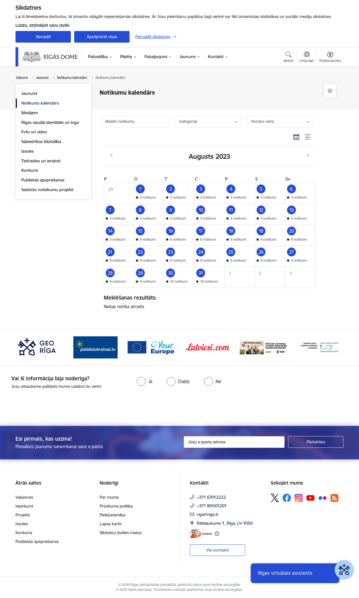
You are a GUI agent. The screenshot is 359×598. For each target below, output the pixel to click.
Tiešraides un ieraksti (40, 160)
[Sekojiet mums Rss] (334, 498)
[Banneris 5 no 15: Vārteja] (151, 347)
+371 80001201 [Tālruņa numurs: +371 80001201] (212, 505)
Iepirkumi (24, 506)
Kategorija (188, 121)
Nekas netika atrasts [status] (207, 301)
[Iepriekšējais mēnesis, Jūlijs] (111, 155)
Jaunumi (29, 93)
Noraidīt (43, 36)
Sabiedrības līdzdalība (41, 141)
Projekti (23, 515)
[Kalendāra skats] (296, 137)
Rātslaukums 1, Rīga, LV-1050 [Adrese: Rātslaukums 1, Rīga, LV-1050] (225, 523)
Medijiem (29, 112)
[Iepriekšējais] (28, 347)
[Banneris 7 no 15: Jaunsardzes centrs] (264, 347)
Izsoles (27, 151)
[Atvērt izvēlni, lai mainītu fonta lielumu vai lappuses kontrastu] (330, 57)
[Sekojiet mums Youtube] (310, 497)
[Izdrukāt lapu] (330, 91)
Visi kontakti (217, 550)
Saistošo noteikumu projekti (47, 189)
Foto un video (34, 131)
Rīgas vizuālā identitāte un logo (50, 122)
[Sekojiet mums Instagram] (299, 498)
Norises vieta (262, 121)
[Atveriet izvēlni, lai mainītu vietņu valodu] (306, 57)
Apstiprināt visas (102, 36)
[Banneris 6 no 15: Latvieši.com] (208, 347)
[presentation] (46, 405)
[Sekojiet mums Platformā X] (275, 498)
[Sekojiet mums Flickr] (322, 497)
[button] (149, 193)
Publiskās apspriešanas (42, 180)
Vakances (24, 497)
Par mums (109, 497)
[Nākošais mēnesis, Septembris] (308, 155)
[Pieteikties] (315, 442)
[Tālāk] (331, 347)
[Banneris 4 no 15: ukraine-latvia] (95, 347)
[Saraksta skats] (308, 137)
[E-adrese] (201, 533)
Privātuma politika (116, 506)
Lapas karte (111, 523)
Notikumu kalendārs (40, 103)
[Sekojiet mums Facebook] (287, 498)
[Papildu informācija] (217, 534)
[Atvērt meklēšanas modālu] (288, 57)
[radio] (144, 381)
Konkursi (29, 170)
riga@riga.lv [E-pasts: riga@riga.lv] (207, 514)
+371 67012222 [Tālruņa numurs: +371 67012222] (211, 497)
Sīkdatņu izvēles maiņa (120, 532)
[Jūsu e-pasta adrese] (234, 442)
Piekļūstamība (112, 515)
